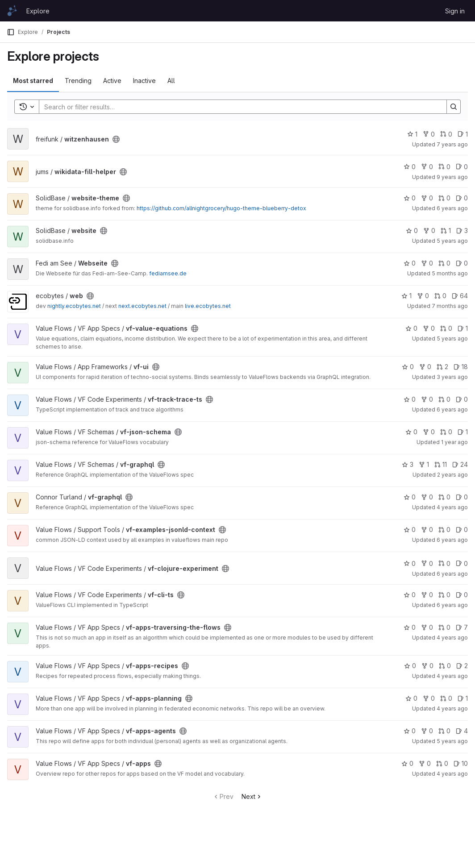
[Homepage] (12, 11)
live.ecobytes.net (208, 306)
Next (252, 796)
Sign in (455, 11)
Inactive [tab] (144, 80)
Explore (38, 11)
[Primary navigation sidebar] (11, 32)
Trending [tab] (78, 80)
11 (440, 464)
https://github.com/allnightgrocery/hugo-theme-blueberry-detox (221, 208)
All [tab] (171, 80)
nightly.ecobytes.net (74, 306)
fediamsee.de (168, 273)
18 (461, 366)
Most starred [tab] (33, 80)
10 (461, 763)
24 (460, 464)
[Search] (238, 106)
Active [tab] (112, 80)
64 (460, 295)
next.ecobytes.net (142, 306)
